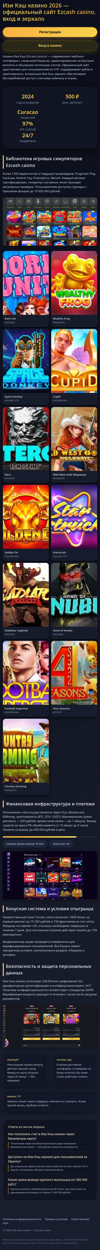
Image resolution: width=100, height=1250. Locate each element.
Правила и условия (56, 1219)
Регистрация (50, 32)
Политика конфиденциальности (22, 1219)
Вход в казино (50, 45)
